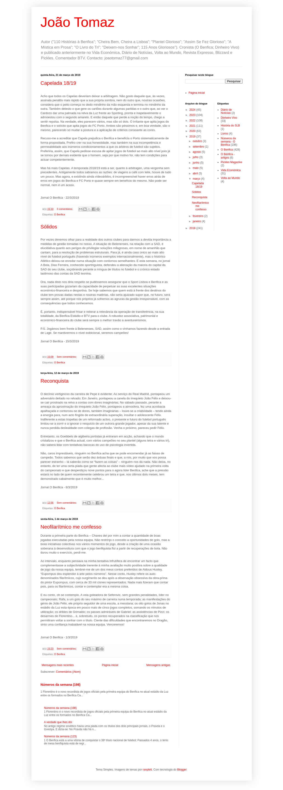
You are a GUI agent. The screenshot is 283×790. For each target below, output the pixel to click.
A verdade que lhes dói (58, 722)
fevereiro (198, 216)
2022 (192, 120)
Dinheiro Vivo (229, 117)
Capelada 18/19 (58, 83)
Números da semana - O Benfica (228, 142)
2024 (192, 109)
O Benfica (59, 214)
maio (196, 168)
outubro (198, 141)
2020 (192, 131)
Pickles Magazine (231, 162)
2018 (192, 228)
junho (196, 162)
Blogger (182, 769)
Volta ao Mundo (230, 178)
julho (196, 157)
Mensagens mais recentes (58, 665)
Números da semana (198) (61, 684)
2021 (192, 125)
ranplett (147, 769)
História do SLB (230, 125)
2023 (192, 115)
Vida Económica (231, 170)
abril (196, 173)
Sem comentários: (67, 356)
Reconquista (55, 381)
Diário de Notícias (226, 111)
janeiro (197, 221)
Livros (224, 133)
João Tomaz (78, 22)
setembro (199, 146)
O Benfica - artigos (228, 156)
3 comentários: (65, 209)
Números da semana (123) (60, 736)
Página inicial (110, 665)
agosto (197, 152)
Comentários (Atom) (68, 671)
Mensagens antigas (158, 665)
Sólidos (49, 227)
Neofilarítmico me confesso (71, 527)
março (197, 178)
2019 (192, 136)
